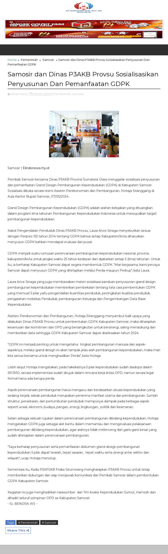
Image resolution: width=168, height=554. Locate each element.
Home (12, 59)
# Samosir (49, 531)
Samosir (48, 59)
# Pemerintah (28, 531)
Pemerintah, (63, 103)
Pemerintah (29, 59)
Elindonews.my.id (36, 177)
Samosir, (78, 103)
